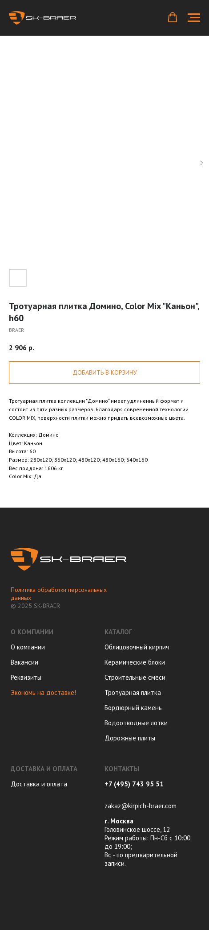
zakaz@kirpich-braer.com (140, 806)
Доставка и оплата (39, 784)
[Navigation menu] (194, 17)
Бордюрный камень (133, 707)
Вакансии (24, 662)
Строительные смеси (134, 677)
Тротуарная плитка (132, 692)
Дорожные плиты (129, 738)
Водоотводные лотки (136, 723)
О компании (28, 647)
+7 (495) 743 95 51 (134, 784)
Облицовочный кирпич (136, 647)
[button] (172, 17)
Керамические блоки (134, 662)
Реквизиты (26, 677)
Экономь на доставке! (43, 692)
